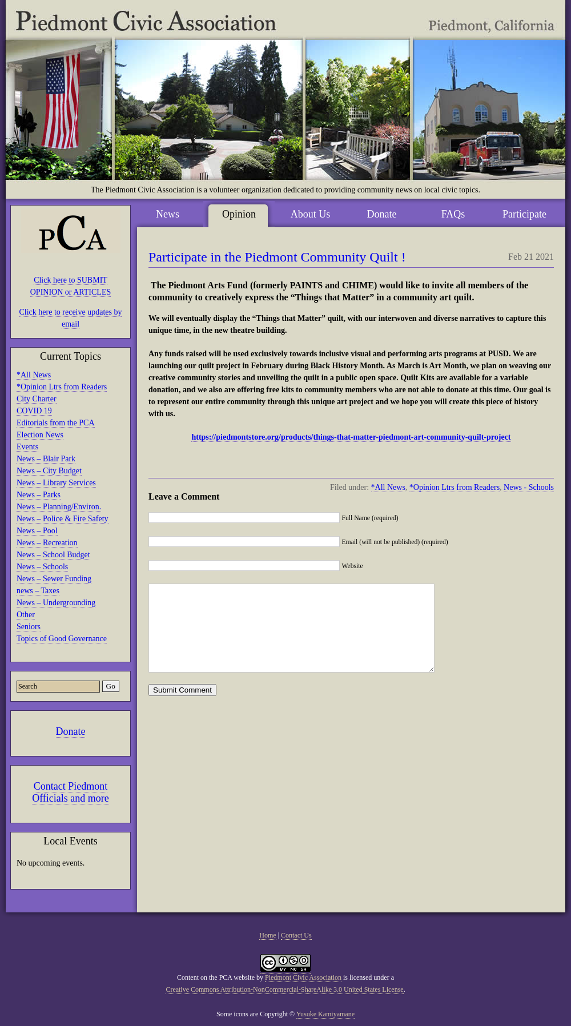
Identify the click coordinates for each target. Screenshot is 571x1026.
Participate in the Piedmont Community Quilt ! (277, 257)
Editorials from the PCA (56, 423)
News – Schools (42, 566)
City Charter (37, 399)
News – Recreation (47, 542)
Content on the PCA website (216, 977)
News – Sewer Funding (54, 578)
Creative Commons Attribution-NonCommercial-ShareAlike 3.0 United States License (284, 989)
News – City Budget (49, 470)
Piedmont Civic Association (303, 977)
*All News (34, 375)
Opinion (239, 214)
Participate (524, 214)
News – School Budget (53, 554)
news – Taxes (38, 590)
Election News (40, 434)
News (167, 214)
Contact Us (296, 935)
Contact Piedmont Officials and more (70, 792)
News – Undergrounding (56, 602)
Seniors (29, 626)
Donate (71, 731)
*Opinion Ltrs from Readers (62, 387)
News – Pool (37, 530)
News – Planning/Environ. (59, 506)
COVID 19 (34, 411)
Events (27, 446)
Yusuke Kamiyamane (325, 1014)
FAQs (453, 214)
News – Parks (39, 494)
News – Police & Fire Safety (62, 518)
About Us (311, 214)
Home (267, 935)
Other (26, 614)
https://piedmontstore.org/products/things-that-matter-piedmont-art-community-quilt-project (350, 437)
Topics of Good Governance (62, 638)
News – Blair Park (46, 458)
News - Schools (529, 487)
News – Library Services (56, 482)
